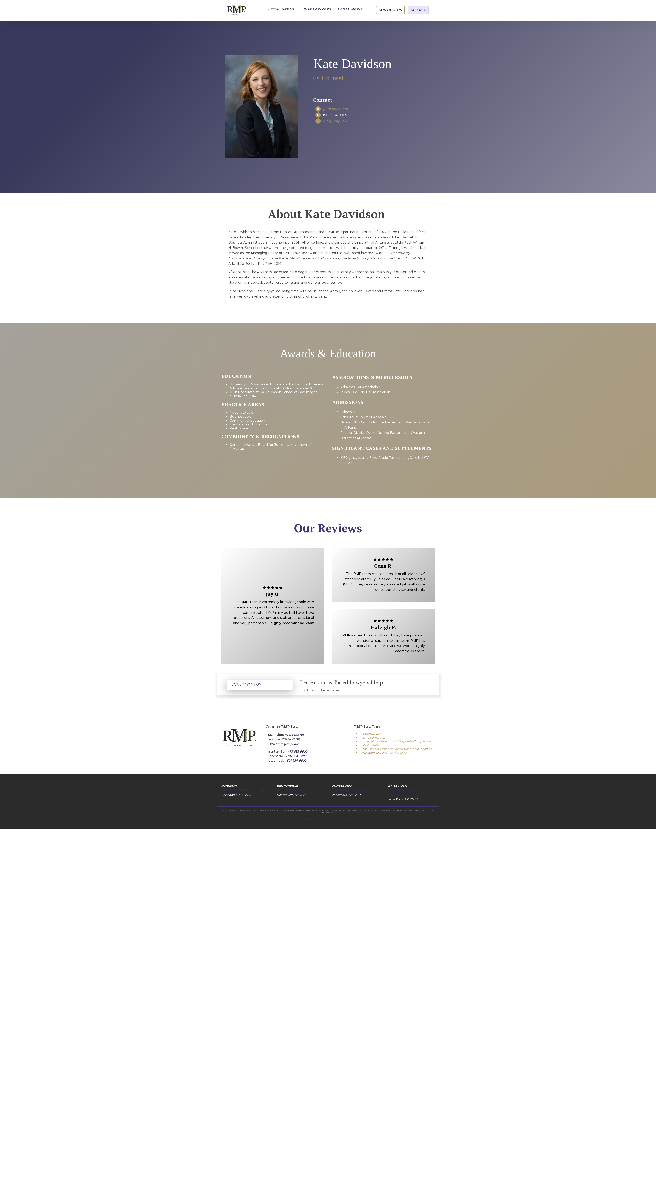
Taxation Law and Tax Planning (384, 752)
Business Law (372, 734)
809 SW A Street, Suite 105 (296, 790)
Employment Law (375, 737)
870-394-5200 (296, 756)
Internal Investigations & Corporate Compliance (396, 741)
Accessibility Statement (338, 819)
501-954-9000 (296, 760)
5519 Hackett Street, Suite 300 (243, 790)
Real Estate (370, 745)
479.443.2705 (294, 735)
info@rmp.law (288, 744)
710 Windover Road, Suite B (352, 790)
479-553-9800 (297, 751)
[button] (281, 9)
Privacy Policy (312, 819)
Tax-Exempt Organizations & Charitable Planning (397, 749)
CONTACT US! (246, 684)
